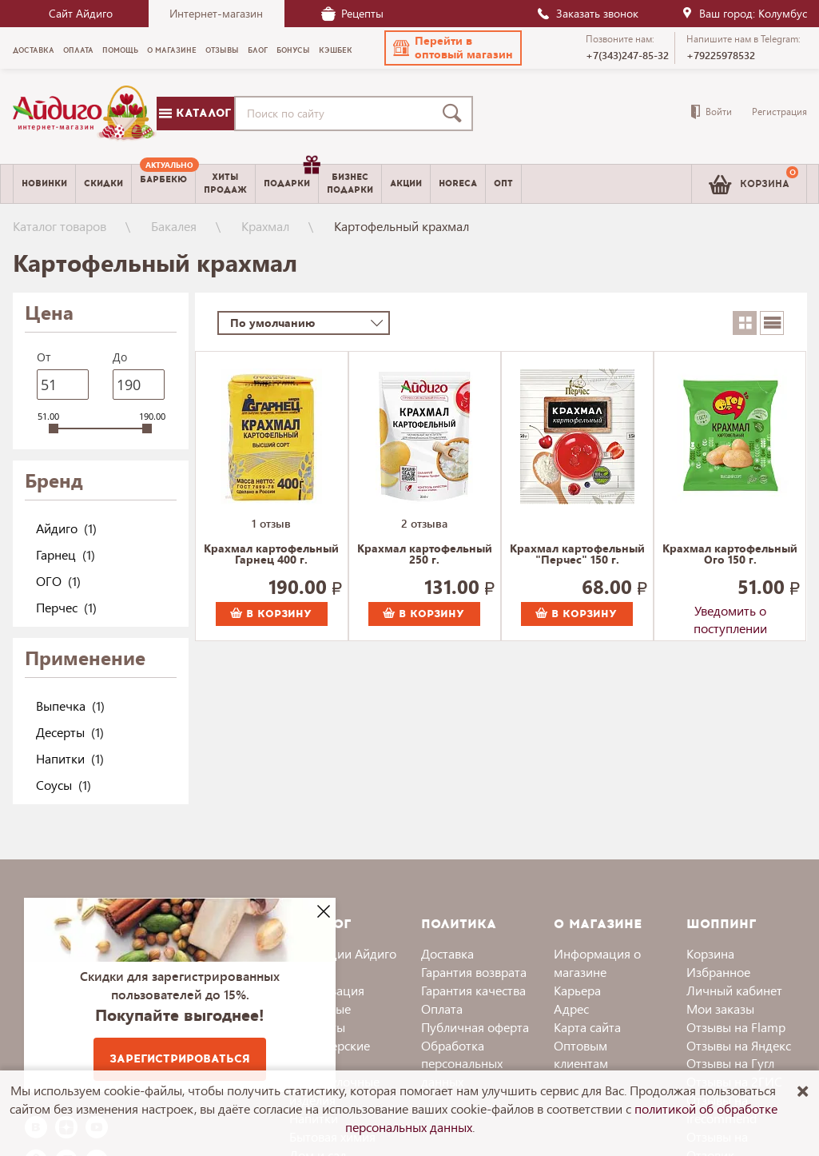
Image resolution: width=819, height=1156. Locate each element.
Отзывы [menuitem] (222, 50)
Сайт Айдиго (81, 13)
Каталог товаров (59, 225)
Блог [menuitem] (258, 50)
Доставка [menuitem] (33, 50)
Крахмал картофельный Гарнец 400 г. (271, 555)
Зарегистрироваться (179, 1058)
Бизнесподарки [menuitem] (350, 183)
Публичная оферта (475, 1026)
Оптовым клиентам (581, 1054)
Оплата (442, 1008)
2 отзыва (424, 523)
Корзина (710, 953)
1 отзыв (271, 523)
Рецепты (352, 13)
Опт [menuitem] (503, 183)
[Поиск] (455, 113)
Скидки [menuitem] (103, 183)
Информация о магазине (597, 962)
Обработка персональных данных (462, 1063)
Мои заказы (720, 1008)
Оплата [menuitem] (78, 50)
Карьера (577, 990)
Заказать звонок (587, 13)
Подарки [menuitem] (291, 177)
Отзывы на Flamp (735, 1026)
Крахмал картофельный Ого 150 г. (729, 555)
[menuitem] (163, 184)
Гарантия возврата (474, 971)
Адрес (571, 1008)
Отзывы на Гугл (730, 1062)
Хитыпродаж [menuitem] (225, 183)
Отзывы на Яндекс (738, 1045)
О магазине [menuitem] (172, 50)
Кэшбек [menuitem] (335, 50)
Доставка (447, 953)
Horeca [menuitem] (458, 183)
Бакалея (174, 225)
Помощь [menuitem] (120, 50)
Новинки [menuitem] (44, 183)
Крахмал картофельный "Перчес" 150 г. (577, 555)
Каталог (195, 113)
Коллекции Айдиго (342, 953)
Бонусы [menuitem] (293, 50)
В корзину (271, 614)
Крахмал (265, 225)
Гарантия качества (473, 990)
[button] (453, 48)
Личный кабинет (734, 990)
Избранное (718, 971)
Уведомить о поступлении (730, 614)
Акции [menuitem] (406, 183)
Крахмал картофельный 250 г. (424, 555)
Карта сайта (587, 1026)
